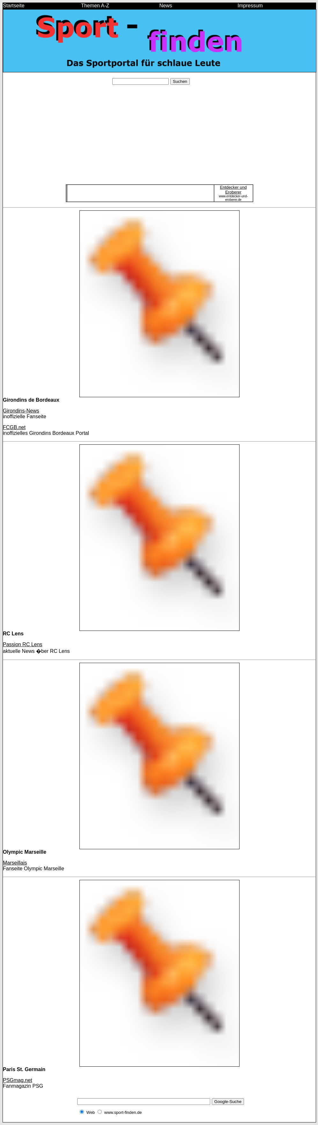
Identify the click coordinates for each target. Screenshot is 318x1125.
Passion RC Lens (22, 644)
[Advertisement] (159, 134)
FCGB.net (14, 427)
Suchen (180, 81)
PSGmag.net (17, 1080)
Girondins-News (21, 410)
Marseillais (15, 863)
